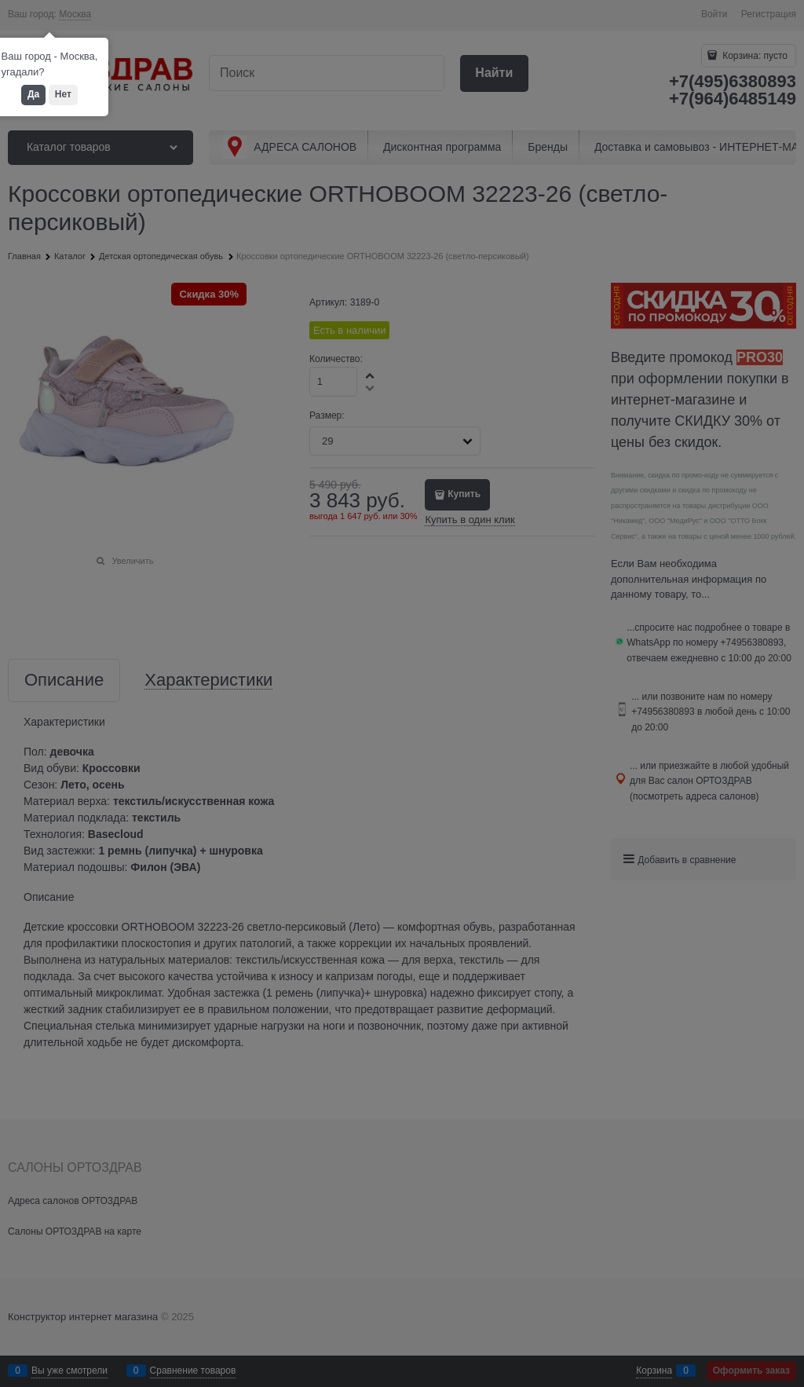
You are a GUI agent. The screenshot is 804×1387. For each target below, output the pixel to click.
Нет (63, 94)
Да (33, 94)
